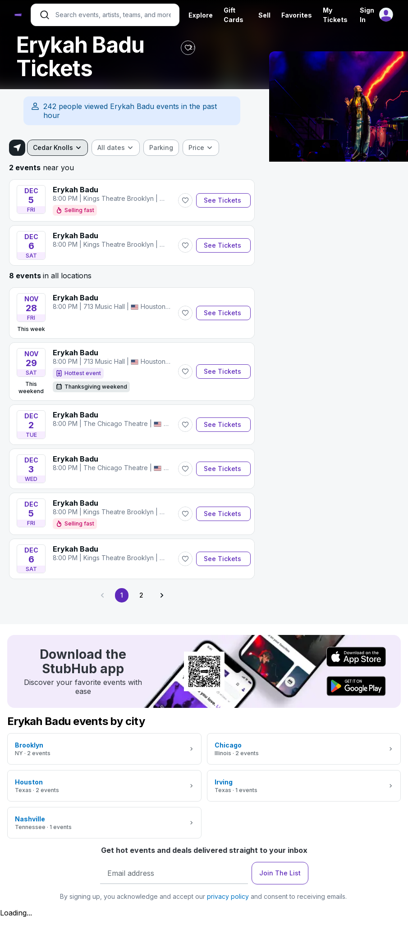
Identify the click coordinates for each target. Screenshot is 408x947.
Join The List (280, 873)
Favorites (296, 15)
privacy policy (228, 896)
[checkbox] (161, 148)
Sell (264, 15)
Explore (200, 15)
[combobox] (57, 148)
